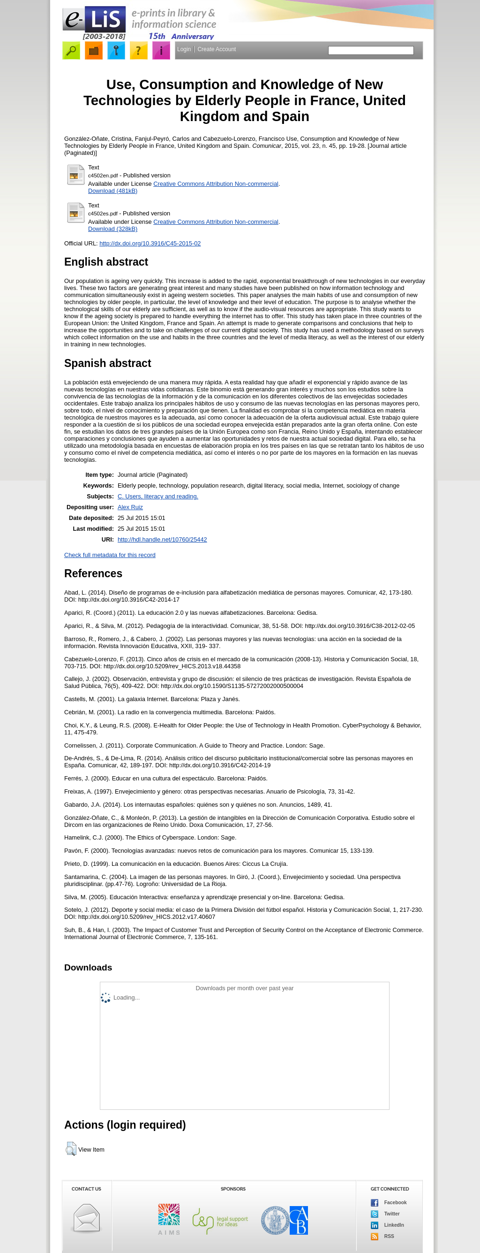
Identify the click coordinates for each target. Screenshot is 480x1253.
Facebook (389, 1203)
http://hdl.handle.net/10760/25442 (162, 539)
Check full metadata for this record (110, 554)
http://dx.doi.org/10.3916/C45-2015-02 (150, 243)
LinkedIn (387, 1225)
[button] (71, 1149)
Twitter (385, 1214)
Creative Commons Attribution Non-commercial (215, 183)
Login (184, 49)
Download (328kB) (112, 228)
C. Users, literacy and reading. (158, 496)
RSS (382, 1236)
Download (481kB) (112, 190)
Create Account (216, 49)
